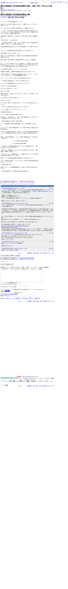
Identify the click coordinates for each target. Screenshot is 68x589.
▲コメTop (53, 2)
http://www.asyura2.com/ (27, 378)
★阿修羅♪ (3, 2)
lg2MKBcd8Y (16, 241)
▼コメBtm (59, 2)
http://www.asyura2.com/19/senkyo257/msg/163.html (8, 9)
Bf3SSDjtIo (15, 188)
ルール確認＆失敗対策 (12, 296)
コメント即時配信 (15, 300)
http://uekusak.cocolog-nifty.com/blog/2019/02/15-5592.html (14, 15)
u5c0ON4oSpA (21, 203)
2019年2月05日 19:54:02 (7, 248)
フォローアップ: (4, 261)
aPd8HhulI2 (15, 248)
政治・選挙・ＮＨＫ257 (12, 2)
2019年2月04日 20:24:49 (7, 241)
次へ (64, 2)
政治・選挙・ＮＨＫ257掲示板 (40, 253)
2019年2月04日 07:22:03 (7, 188)
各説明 (40, 268)
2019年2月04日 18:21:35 (7, 232)
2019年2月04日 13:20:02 (7, 203)
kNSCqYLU (29, 10)
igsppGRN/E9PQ (25, 10)
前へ (53, 253)
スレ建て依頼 (24, 300)
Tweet (2, 12)
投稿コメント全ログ (5, 300)
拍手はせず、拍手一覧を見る (27, 181)
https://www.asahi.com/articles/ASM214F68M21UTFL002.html (15, 225)
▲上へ (20, 253)
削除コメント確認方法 (34, 300)
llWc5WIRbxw (20, 248)
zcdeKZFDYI (16, 203)
